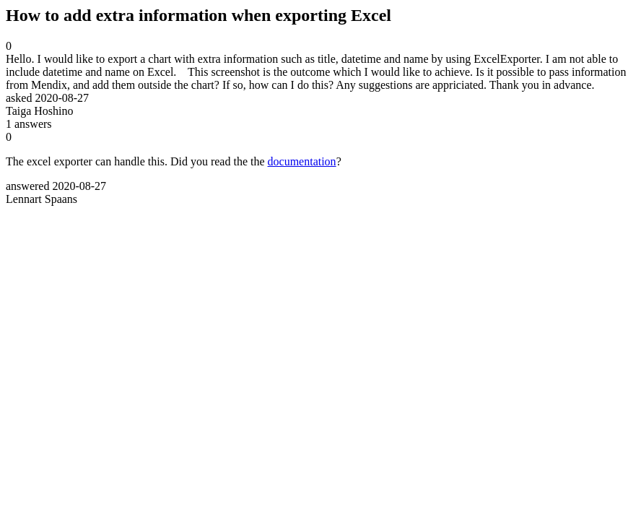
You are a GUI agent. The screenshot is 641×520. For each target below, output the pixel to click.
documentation (302, 161)
